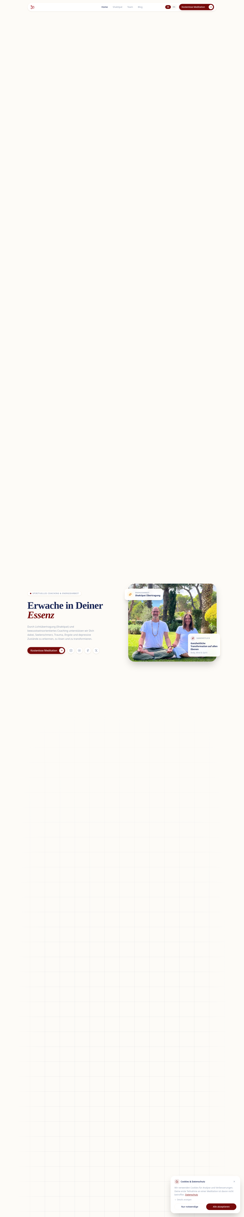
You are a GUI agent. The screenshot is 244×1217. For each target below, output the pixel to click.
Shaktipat (117, 6)
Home (104, 6)
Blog (140, 6)
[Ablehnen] (234, 1181)
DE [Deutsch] (168, 7)
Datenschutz (191, 1194)
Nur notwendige (189, 1206)
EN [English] (174, 7)
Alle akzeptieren (221, 1206)
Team (130, 6)
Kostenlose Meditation (197, 7)
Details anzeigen (183, 1199)
